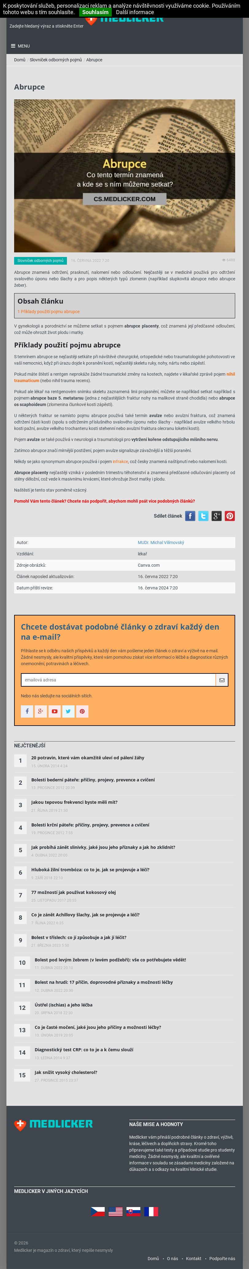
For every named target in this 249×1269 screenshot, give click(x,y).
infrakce (120, 461)
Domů (19, 59)
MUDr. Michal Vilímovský (161, 542)
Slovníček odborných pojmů (56, 59)
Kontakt (193, 1258)
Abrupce (94, 59)
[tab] (29, 745)
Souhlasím (95, 12)
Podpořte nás (222, 1258)
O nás (172, 1258)
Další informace (135, 12)
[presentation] (29, 745)
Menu (23, 46)
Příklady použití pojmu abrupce (50, 311)
